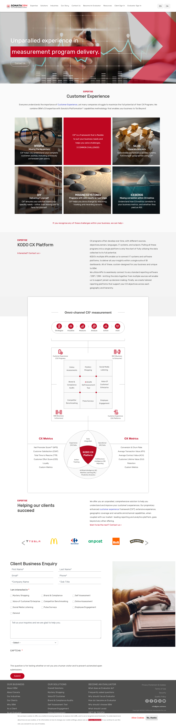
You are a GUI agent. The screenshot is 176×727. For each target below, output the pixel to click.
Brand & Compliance (53, 595)
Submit (17, 676)
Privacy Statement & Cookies (154, 685)
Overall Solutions (55, 688)
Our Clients (12, 700)
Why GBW (11, 704)
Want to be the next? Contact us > (105, 525)
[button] (23, 541)
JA (167, 6)
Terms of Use (160, 689)
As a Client (12, 708)
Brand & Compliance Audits (60, 700)
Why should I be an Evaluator (101, 696)
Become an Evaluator (92, 6)
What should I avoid (97, 708)
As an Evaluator (14, 712)
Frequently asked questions (101, 692)
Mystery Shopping (21, 595)
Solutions (44, 6)
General (16, 613)
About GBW (12, 688)
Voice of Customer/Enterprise (26, 601)
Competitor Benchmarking (56, 601)
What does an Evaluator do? (101, 688)
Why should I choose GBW (100, 704)
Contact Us (76, 6)
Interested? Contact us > (28, 253)
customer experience (109, 509)
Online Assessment (84, 601)
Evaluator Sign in (134, 6)
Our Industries (13, 696)
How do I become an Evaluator (102, 700)
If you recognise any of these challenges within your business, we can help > (88, 223)
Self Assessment (82, 595)
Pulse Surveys (50, 607)
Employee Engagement (85, 607)
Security (162, 693)
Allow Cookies (138, 718)
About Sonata (13, 692)
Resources (107, 6)
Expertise (34, 6)
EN (160, 6)
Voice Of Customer (56, 696)
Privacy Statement (94, 720)
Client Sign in (120, 6)
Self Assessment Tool (57, 704)
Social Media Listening (23, 607)
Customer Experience (67, 104)
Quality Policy (160, 697)
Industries (54, 6)
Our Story (65, 6)
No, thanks (152, 718)
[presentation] (28, 659)
